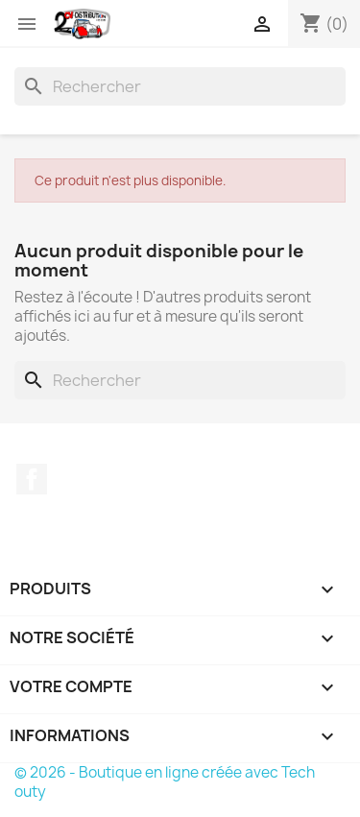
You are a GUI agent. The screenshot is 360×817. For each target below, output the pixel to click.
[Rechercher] (180, 86)
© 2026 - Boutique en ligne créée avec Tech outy (164, 782)
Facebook (31, 479)
